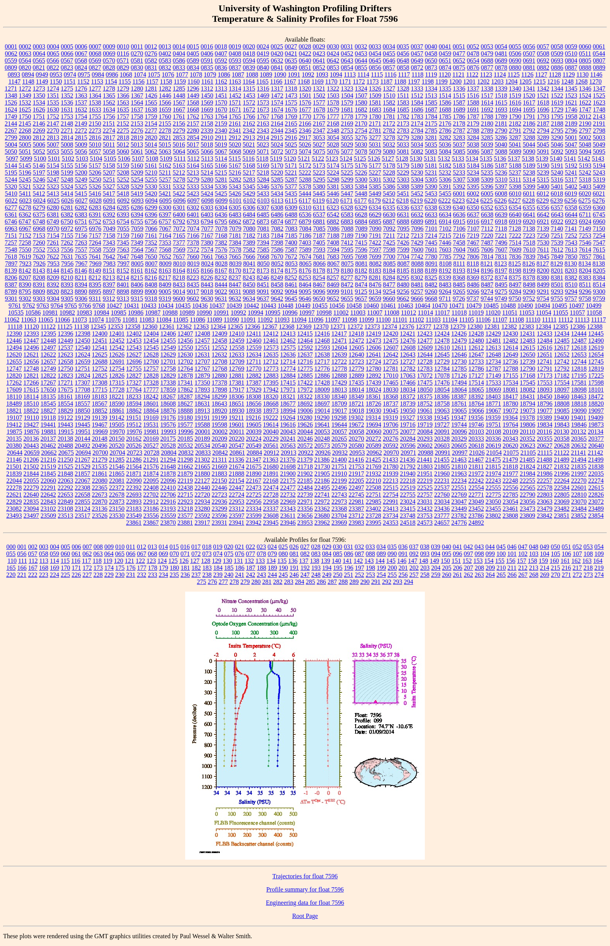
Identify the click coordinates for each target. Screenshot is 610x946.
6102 (249, 200)
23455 (493, 508)
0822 (53, 67)
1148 (28, 81)
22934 (202, 501)
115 (65, 560)
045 (501, 546)
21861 (99, 473)
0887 (571, 67)
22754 (390, 494)
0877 (487, 67)
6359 (585, 207)
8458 (277, 284)
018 (207, 546)
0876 (473, 67)
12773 (271, 368)
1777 (333, 116)
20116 (544, 431)
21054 (494, 452)
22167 (253, 480)
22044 (14, 480)
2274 (109, 130)
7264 (95, 242)
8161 (137, 270)
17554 (562, 382)
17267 (48, 382)
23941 (236, 522)
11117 (598, 319)
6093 (137, 200)
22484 (305, 487)
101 (512, 553)
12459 (236, 340)
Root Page (305, 916)
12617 (562, 347)
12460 (253, 340)
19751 (493, 424)
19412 (14, 424)
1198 (428, 81)
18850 (82, 410)
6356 (543, 207)
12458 (219, 340)
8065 (305, 263)
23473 (527, 508)
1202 (483, 81)
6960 (599, 221)
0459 (445, 53)
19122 (65, 417)
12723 (356, 361)
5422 (179, 193)
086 (348, 553)
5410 (11, 193)
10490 (525, 305)
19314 (373, 417)
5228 (389, 172)
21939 (390, 473)
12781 (390, 368)
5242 (585, 172)
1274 (53, 88)
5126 (374, 158)
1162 (221, 81)
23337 (271, 508)
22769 (459, 494)
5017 (193, 144)
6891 (431, 221)
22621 (14, 494)
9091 (263, 291)
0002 (25, 46)
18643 (219, 403)
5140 (556, 158)
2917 (305, 137)
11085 (180, 319)
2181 (501, 123)
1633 (95, 109)
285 (310, 581)
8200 (543, 270)
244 (272, 574)
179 (163, 567)
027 (305, 546)
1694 (515, 109)
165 (11, 567)
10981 (50, 312)
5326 (95, 186)
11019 (476, 312)
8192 (445, 270)
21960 (442, 473)
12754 (116, 368)
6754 (123, 221)
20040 (271, 431)
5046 (557, 144)
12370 (321, 326)
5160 (137, 165)
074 (218, 553)
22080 (99, 480)
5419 (137, 193)
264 (490, 574)
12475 (390, 340)
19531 (151, 424)
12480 (476, 340)
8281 (375, 277)
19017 (339, 410)
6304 (221, 207)
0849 (291, 67)
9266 (473, 291)
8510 (571, 284)
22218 (407, 480)
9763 (43, 305)
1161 (207, 81)
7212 (403, 235)
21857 (82, 473)
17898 (219, 389)
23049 (476, 501)
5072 (277, 151)
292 (386, 581)
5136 (500, 158)
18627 (185, 403)
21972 (476, 473)
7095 (403, 228)
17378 (219, 382)
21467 (476, 459)
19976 (134, 431)
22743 (339, 494)
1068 (126, 74)
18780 (510, 403)
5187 (501, 165)
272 (577, 574)
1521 (543, 95)
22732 (288, 494)
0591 (207, 60)
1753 (67, 116)
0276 (151, 53)
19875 (14, 431)
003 (43, 546)
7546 (585, 242)
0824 (81, 67)
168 (43, 567)
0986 (112, 74)
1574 (277, 102)
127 (195, 560)
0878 (501, 67)
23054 (510, 501)
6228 (528, 200)
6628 (361, 214)
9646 (305, 298)
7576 (221, 249)
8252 (291, 277)
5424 (207, 193)
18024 (373, 389)
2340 (221, 130)
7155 (67, 235)
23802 (493, 515)
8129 (556, 263)
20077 (407, 431)
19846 (579, 424)
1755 (95, 116)
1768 (277, 116)
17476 (442, 382)
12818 (579, 368)
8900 (151, 291)
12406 (168, 333)
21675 (253, 466)
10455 (320, 305)
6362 (25, 214)
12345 (98, 326)
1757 (123, 116)
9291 (543, 291)
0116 (123, 53)
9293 (557, 291)
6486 (277, 214)
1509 (375, 95)
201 (403, 567)
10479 (474, 305)
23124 (82, 508)
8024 (207, 263)
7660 (193, 256)
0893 (14, 74)
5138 (528, 158)
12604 (339, 347)
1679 (333, 109)
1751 (39, 116)
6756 (151, 221)
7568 (165, 249)
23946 (288, 522)
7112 (487, 228)
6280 (53, 207)
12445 (596, 333)
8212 (95, 277)
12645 (442, 354)
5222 (305, 172)
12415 (305, 333)
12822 (48, 375)
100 (501, 553)
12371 (338, 326)
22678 (116, 494)
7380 (207, 242)
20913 (288, 452)
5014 (151, 144)
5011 (109, 144)
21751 (339, 466)
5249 (81, 179)
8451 (263, 284)
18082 (527, 389)
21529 (82, 466)
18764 (476, 403)
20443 (31, 445)
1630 (53, 109)
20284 (407, 438)
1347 (599, 88)
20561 (271, 445)
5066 (207, 151)
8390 (25, 284)
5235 (487, 172)
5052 (39, 151)
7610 (529, 249)
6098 (207, 200)
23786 (476, 515)
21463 (458, 459)
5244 (11, 179)
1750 (25, 116)
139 (325, 560)
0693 (557, 60)
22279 (31, 487)
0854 (347, 67)
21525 (65, 466)
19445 (82, 424)
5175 (347, 165)
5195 (11, 172)
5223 (319, 172)
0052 (473, 46)
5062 (151, 151)
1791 (529, 116)
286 (321, 581)
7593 (319, 249)
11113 (582, 319)
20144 (82, 438)
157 (521, 560)
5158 (109, 165)
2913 (249, 137)
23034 (442, 501)
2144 (11, 123)
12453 (134, 340)
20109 (510, 431)
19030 (373, 410)
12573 (271, 347)
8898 (123, 291)
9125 (361, 291)
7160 (137, 235)
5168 (249, 165)
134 (271, 560)
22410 (168, 487)
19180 (185, 417)
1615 (501, 102)
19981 (151, 431)
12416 (322, 333)
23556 (151, 515)
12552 (219, 347)
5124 (346, 158)
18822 (31, 410)
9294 (571, 291)
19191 (202, 417)
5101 (54, 158)
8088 (417, 263)
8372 (487, 277)
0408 (235, 53)
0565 (39, 60)
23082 (14, 508)
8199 (529, 270)
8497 (515, 284)
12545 (151, 347)
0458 (431, 53)
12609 (425, 347)
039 (435, 546)
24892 (476, 522)
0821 (39, 67)
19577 (185, 424)
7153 (39, 235)
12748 (31, 368)
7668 (263, 256)
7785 (445, 256)
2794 (543, 130)
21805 (442, 466)
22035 (596, 473)
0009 (109, 46)
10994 (255, 312)
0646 (389, 60)
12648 (493, 354)
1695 (529, 109)
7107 (473, 228)
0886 (557, 67)
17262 (14, 382)
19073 (527, 410)
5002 (585, 137)
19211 (236, 417)
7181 (235, 235)
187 (250, 567)
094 (435, 553)
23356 (305, 508)
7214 (431, 235)
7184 (277, 235)
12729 (442, 361)
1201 (469, 81)
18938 (253, 410)
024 (272, 546)
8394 (81, 284)
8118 (473, 263)
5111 (180, 158)
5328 (123, 186)
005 (65, 546)
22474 (271, 487)
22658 (82, 494)
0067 (81, 53)
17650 (48, 389)
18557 (82, 403)
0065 (53, 53)
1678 (319, 109)
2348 (333, 130)
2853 (179, 137)
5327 (109, 186)
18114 (31, 396)
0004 (53, 46)
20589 (373, 445)
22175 (288, 480)
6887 (389, 221)
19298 (339, 417)
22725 (253, 494)
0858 (403, 67)
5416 (95, 193)
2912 (235, 137)
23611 (287, 515)
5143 (598, 158)
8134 (584, 263)
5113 (207, 158)
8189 (431, 270)
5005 (25, 144)
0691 (529, 60)
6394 (137, 214)
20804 (169, 452)
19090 (579, 410)
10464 (422, 305)
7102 (445, 228)
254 (381, 574)
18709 (339, 403)
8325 (431, 277)
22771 (476, 494)
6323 (333, 207)
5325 (81, 186)
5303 (403, 179)
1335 (445, 88)
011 (130, 546)
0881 (529, 67)
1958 (571, 116)
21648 (168, 466)
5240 (557, 172)
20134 (595, 431)
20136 (31, 438)
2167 (319, 123)
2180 (487, 123)
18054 (442, 389)
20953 (357, 452)
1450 (207, 95)
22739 (305, 494)
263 (479, 574)
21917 (356, 473)
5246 (39, 179)
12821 (31, 375)
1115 (377, 74)
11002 (341, 312)
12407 (185, 333)
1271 (11, 88)
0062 (11, 53)
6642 (543, 214)
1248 (567, 81)
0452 (347, 53)
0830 (137, 67)
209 (490, 567)
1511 (403, 95)
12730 (459, 361)
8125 (514, 263)
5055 (67, 151)
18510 (31, 403)
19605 (253, 424)
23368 (339, 508)
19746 (476, 424)
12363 (201, 326)
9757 (570, 298)
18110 (14, 396)
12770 (253, 368)
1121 (458, 74)
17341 (185, 382)
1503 (333, 95)
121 (129, 560)
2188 (557, 123)
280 (256, 581)
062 (87, 553)
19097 (596, 410)
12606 (373, 347)
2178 (459, 123)
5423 (193, 193)
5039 (487, 144)
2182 (515, 123)
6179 (374, 200)
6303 (207, 207)
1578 (333, 102)
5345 (249, 186)
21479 (510, 459)
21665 (202, 466)
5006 (39, 144)
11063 (28, 319)
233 (152, 574)
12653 (579, 354)
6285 (123, 207)
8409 (165, 284)
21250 (65, 459)
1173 (372, 81)
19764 (510, 424)
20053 (322, 431)
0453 (361, 53)
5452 (417, 193)
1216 (553, 81)
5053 (53, 151)
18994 (288, 410)
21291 (151, 459)
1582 (389, 102)
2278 (165, 130)
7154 (53, 235)
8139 (11, 270)
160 (554, 560)
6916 (473, 221)
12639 (339, 354)
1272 (25, 88)
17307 (82, 382)
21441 (424, 459)
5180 (417, 165)
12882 (253, 375)
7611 (543, 249)
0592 (221, 60)
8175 (291, 270)
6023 (25, 200)
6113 (277, 200)
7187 (319, 235)
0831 (151, 67)
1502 (319, 95)
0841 (277, 67)
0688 (487, 60)
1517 (487, 95)
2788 (473, 130)
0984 (98, 74)
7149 (584, 228)
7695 (347, 256)
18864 (151, 410)
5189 (529, 165)
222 (32, 574)
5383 (347, 186)
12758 (168, 368)
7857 (585, 256)
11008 (391, 312)
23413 (390, 508)
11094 (299, 319)
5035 (431, 144)
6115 (291, 200)
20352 (527, 438)
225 (65, 574)
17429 (339, 382)
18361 (373, 396)
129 (216, 560)
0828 (109, 67)
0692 (543, 60)
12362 (184, 326)
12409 (219, 333)
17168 (527, 375)
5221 (291, 172)
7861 (599, 256)
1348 (11, 95)
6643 (557, 214)
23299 (219, 508)
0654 (473, 60)
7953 (53, 263)
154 (489, 560)
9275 (501, 291)
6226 (500, 200)
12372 (355, 326)
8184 (389, 270)
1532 (25, 102)
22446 (219, 487)
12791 (544, 368)
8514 (599, 284)
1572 (249, 102)
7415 (361, 242)
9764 (57, 305)
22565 (527, 487)
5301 (375, 179)
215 (555, 567)
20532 (185, 445)
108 (588, 553)
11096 (315, 319)
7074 (193, 228)
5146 (39, 165)
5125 (360, 158)
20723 (134, 452)
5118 (262, 158)
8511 (585, 284)
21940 (407, 473)
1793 (543, 116)
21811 (476, 466)
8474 (361, 284)
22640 (31, 494)
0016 (207, 46)
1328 (403, 88)
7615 (599, 249)
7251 (557, 235)
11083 (146, 319)
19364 (510, 417)
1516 (473, 95)
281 (267, 581)
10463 (405, 305)
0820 (25, 67)
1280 (137, 88)
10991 (221, 312)
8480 (403, 284)
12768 (219, 368)
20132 (578, 431)
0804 (571, 60)
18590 (116, 403)
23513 (65, 515)
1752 (53, 116)
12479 (459, 340)
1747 (585, 109)
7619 (25, 256)
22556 (510, 487)
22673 (99, 494)
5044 (529, 144)
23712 (356, 515)
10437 (217, 305)
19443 (65, 424)
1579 (347, 102)
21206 (31, 459)
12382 (509, 326)
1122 (472, 74)
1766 (249, 116)
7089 (361, 228)
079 (272, 553)
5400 (543, 186)
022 (250, 546)
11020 (492, 312)
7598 (389, 249)
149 (434, 560)
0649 (417, 60)
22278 (14, 487)
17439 (373, 382)
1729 (557, 109)
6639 (501, 214)
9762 (29, 305)
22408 (151, 487)
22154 (236, 480)
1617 (529, 102)
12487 (579, 340)
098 (479, 553)
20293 (425, 438)
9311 (95, 298)
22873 (116, 501)
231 (130, 574)
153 (478, 560)
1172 (359, 81)
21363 (270, 459)
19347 (458, 417)
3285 (487, 137)
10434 (166, 305)
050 (555, 546)
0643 (347, 60)
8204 (585, 270)
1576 (305, 102)
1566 (165, 102)
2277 (151, 130)
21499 (595, 459)
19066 (476, 410)
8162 (151, 270)
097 (468, 553)
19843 (562, 424)
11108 (516, 319)
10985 (118, 312)
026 (294, 546)
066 (130, 553)
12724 (373, 361)
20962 (374, 452)
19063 (442, 410)
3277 (375, 137)
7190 (361, 235)
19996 (185, 431)
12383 (526, 326)
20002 (220, 431)
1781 (389, 116)
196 (348, 567)
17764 (134, 389)
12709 (236, 361)
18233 (133, 396)
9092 (277, 291)
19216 (253, 417)
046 (512, 546)
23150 (116, 508)
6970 (53, 228)
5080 (389, 151)
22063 (65, 480)
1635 (123, 109)
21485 (527, 459)
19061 (425, 410)
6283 (95, 207)
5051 (25, 151)
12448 (48, 340)
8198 (515, 270)
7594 (333, 249)
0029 (319, 46)
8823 (67, 291)
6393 (123, 214)
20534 (202, 445)
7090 (375, 228)
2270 (53, 130)
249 (326, 574)
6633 (431, 214)
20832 (186, 452)
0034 (389, 46)
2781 (375, 130)
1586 (445, 102)
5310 (501, 179)
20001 (202, 431)
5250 (95, 179)
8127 (542, 263)
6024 (39, 200)
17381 (236, 382)
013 (152, 546)
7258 (25, 242)
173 (98, 567)
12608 (407, 347)
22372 (116, 487)
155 (500, 560)
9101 (347, 291)
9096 (319, 291)
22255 (527, 480)
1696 (543, 109)
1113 (350, 74)
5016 (179, 144)
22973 (339, 501)
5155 (67, 165)
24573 (425, 522)
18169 (82, 396)
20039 (253, 431)
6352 (487, 207)
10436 (200, 305)
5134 (472, 158)
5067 (221, 151)
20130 (561, 431)
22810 (579, 494)
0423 (319, 53)
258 (424, 574)
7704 (403, 256)
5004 (11, 144)
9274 (487, 291)
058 (43, 553)
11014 (425, 312)
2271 (67, 130)
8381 (557, 277)
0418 (249, 53)
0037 (417, 46)
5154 (53, 165)
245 (283, 574)
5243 (599, 172)
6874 (277, 221)
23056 (527, 501)
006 (76, 546)
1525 (599, 95)
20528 (168, 445)
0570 (109, 60)
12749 (48, 368)
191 (294, 567)
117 (86, 560)
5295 (319, 179)
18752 (425, 403)
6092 (123, 200)
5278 (179, 179)
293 (397, 581)
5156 (81, 165)
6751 (81, 221)
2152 (123, 123)
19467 (99, 424)
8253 (305, 277)
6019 (570, 193)
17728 (116, 389)
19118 (48, 417)
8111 (459, 263)
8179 (333, 270)
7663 (221, 256)
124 (162, 560)
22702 (151, 494)
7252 (571, 235)
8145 (67, 270)
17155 (510, 375)
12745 (596, 361)
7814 (487, 256)
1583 (403, 102)
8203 (571, 270)
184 (218, 567)
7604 (459, 249)
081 (294, 553)
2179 (473, 123)
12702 (185, 361)
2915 (277, 137)
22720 (202, 494)
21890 (253, 473)
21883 (219, 473)
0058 (557, 46)
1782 (403, 116)
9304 (53, 298)
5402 (571, 186)
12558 (236, 347)
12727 (407, 361)
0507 (529, 53)
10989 (187, 312)
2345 (291, 130)
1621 (571, 102)
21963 (459, 473)
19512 (134, 424)
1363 (81, 95)
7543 (571, 242)
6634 (445, 214)
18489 (14, 403)
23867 (151, 522)
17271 (65, 382)
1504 (347, 95)
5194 (599, 165)
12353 (115, 326)
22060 (48, 480)
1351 (53, 95)
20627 (544, 445)
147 (412, 560)
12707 (202, 361)
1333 (417, 88)
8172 (249, 270)
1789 (501, 116)
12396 (65, 333)
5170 (277, 165)
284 (299, 581)
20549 (253, 445)
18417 (510, 396)
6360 (599, 207)
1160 (194, 81)
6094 (151, 200)
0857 (389, 67)
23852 (579, 515)
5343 (235, 186)
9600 (179, 298)
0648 (403, 60)
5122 (318, 158)
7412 (347, 242)
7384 (235, 242)
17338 (168, 382)
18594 (134, 403)
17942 (271, 389)
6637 (473, 214)
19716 (407, 424)
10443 (268, 305)
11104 (449, 319)
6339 (445, 207)
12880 (219, 375)
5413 (53, 193)
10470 (439, 305)
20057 (339, 431)
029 (326, 546)
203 (424, 567)
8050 (263, 263)
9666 (417, 298)
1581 (375, 102)
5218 (263, 172)
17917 (236, 389)
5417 (109, 193)
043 (479, 546)
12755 (134, 368)
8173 (263, 270)
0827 (95, 67)
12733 (476, 361)
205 (446, 567)
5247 (53, 179)
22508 (373, 487)
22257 (544, 480)
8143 (39, 270)
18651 (236, 403)
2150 (95, 123)
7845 (543, 256)
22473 (253, 487)
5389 (417, 186)
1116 (390, 74)
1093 (322, 74)
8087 (403, 263)
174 (109, 567)
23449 (459, 508)
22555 (493, 487)
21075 (511, 452)
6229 (542, 200)
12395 (48, 333)
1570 (221, 102)
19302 (356, 417)
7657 (179, 256)
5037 (459, 144)
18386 (441, 396)
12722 (339, 361)
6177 (360, 200)
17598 (596, 382)
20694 (83, 452)
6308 (277, 207)
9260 (431, 291)
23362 (322, 508)
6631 (403, 214)
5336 (221, 186)
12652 (562, 354)
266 (512, 574)
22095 (151, 480)
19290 (322, 417)
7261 (53, 242)
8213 (109, 277)
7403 (305, 242)
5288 (305, 179)
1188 (400, 81)
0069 (109, 53)
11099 (366, 319)
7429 (417, 242)
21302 (202, 459)
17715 (99, 389)
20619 (493, 445)
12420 (390, 333)
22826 (596, 494)
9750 (514, 298)
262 (468, 574)
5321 (25, 186)
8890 (81, 291)
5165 (207, 165)
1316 (263, 88)
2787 (459, 130)
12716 (305, 361)
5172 (305, 165)
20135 (14, 438)
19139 (99, 417)
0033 (375, 46)
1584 (417, 102)
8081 (361, 263)
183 (207, 567)
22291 (48, 487)
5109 (166, 158)
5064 (179, 151)
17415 (288, 382)
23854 (596, 515)
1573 (263, 102)
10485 (491, 305)
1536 (67, 102)
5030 (361, 144)
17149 (493, 375)
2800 (25, 137)
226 (76, 574)
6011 (529, 193)
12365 (235, 326)
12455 (168, 340)
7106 (459, 228)
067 (141, 553)
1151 (69, 81)
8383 (585, 277)
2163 (263, 123)
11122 (48, 326)
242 (250, 574)
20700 (100, 452)
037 (414, 546)
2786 (445, 130)
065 (119, 553)
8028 (221, 263)
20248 (322, 438)
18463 (578, 396)
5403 (585, 186)
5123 (332, 158)
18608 (168, 403)
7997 (123, 263)
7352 (151, 242)
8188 (417, 270)
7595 (347, 249)
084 (326, 553)
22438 (185, 487)
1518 (501, 95)
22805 (562, 494)
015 (174, 546)
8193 (459, 270)
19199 (219, 417)
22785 (510, 494)
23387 (356, 508)
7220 (487, 235)
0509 (557, 53)
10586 (33, 312)
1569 (207, 102)
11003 (357, 312)
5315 (543, 179)
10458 (354, 305)
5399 (529, 186)
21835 (579, 466)
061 (76, 553)
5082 (417, 151)
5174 (333, 165)
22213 (390, 480)
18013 (339, 389)
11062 (11, 319)
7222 (515, 235)
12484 (544, 340)
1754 (81, 116)
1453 (249, 95)
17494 (459, 382)
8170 (235, 270)
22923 (185, 501)
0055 (515, 46)
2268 (25, 130)
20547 (236, 445)
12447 (31, 340)
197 (359, 567)
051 (566, 546)
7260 (39, 242)
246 (294, 574)
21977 (510, 473)
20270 (356, 438)
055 (11, 553)
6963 (11, 228)
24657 (442, 522)
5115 (235, 158)
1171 (345, 81)
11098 (349, 319)
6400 (179, 214)
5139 (542, 158)
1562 (109, 102)
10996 (290, 312)
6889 (417, 221)
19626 (305, 424)
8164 (179, 270)
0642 (333, 60)
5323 (53, 186)
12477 (425, 340)
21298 (185, 459)
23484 (579, 508)
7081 (263, 228)
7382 (221, 242)
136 (293, 560)
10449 (302, 305)
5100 (40, 158)
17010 (390, 375)
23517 (82, 515)
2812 (39, 137)
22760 (442, 494)
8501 (557, 284)
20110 (527, 431)
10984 (101, 312)
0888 (585, 67)
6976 (95, 228)
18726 (373, 403)
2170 (361, 123)
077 (250, 553)
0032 (361, 46)
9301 (11, 298)
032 (359, 546)
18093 (544, 389)
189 (272, 567)
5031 (375, 144)
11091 (248, 319)
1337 (473, 88)
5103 (82, 158)
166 (21, 567)
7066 (151, 228)
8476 (375, 284)
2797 (585, 130)
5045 (543, 144)
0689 (501, 60)
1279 (123, 88)
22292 (65, 487)
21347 (253, 459)
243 (261, 574)
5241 (571, 172)
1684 (389, 109)
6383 (81, 214)
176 (130, 567)
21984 (527, 473)
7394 (263, 242)
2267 (11, 130)
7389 (249, 242)
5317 (571, 179)
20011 (236, 431)
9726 (458, 298)
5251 (109, 179)
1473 (291, 95)
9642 (277, 298)
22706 (168, 494)
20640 (596, 445)
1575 (291, 102)
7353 (165, 242)
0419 (263, 53)
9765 (71, 305)
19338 (424, 417)
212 (523, 567)
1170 (331, 81)
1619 (557, 102)
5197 (39, 172)
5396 (487, 186)
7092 (389, 228)
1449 (193, 95)
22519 (407, 487)
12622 (48, 354)
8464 (305, 284)
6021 (598, 193)
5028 (333, 144)
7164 (165, 235)
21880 (202, 473)
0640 (305, 60)
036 (403, 546)
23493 (14, 515)
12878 (185, 375)
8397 (109, 284)
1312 (207, 88)
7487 (487, 242)
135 (282, 560)
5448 (361, 193)
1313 (221, 88)
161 (565, 560)
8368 (459, 277)
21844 (31, 473)
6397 (165, 214)
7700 (389, 256)
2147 (53, 123)
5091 (543, 151)
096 (457, 553)
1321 (319, 88)
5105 (110, 158)
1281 (151, 88)
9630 (207, 298)
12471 (339, 340)
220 (11, 574)
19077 (544, 410)
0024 (263, 46)
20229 (271, 438)
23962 (322, 522)
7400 (291, 242)
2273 (95, 130)
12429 (493, 333)
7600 (417, 249)
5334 (207, 186)
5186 (487, 165)
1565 (151, 102)
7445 (431, 242)
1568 (193, 102)
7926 (39, 263)
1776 (319, 116)
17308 (99, 382)
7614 (585, 249)
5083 (431, 151)
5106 (124, 158)
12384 (543, 326)
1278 (109, 88)
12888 (339, 375)
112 (32, 560)
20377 (596, 438)
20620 (510, 445)
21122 (561, 452)
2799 (11, 137)
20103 (476, 431)
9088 (249, 291)
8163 (165, 270)
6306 (249, 207)
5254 (137, 179)
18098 (579, 389)
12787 (493, 368)
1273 (39, 88)
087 (359, 553)
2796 (571, 130)
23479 (544, 508)
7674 (305, 256)
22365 (99, 487)
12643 (407, 354)
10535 (16, 312)
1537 (81, 102)
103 (533, 553)
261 (457, 574)
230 (119, 574)
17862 (185, 389)
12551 (202, 347)
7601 (431, 249)
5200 (81, 172)
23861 (134, 522)
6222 (444, 200)
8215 (137, 277)
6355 (529, 207)
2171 (375, 123)
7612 (557, 249)
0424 (333, 53)
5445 (319, 193)
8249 (277, 277)
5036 (445, 144)
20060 (373, 431)
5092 (557, 151)
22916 (168, 501)
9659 (375, 298)
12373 (372, 326)
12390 (14, 333)
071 (185, 553)
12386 (577, 326)
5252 (123, 179)
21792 (407, 466)
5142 (584, 158)
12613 (493, 347)
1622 (585, 102)
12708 (219, 361)
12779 (356, 368)
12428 (476, 333)
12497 (48, 347)
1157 (152, 81)
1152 (83, 81)
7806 (473, 256)
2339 (207, 130)
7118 (501, 228)
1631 (67, 109)
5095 (599, 151)
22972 (322, 501)
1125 (513, 74)
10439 (234, 305)
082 (305, 553)
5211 (165, 172)
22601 (579, 487)
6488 (291, 214)
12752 (99, 368)
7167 (207, 235)
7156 (81, 235)
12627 (134, 354)
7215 (445, 235)
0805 (585, 60)
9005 (165, 291)
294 (408, 581)
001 (21, 546)
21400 (339, 459)
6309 (291, 207)
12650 (527, 354)
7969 (95, 263)
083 (316, 553)
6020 (584, 193)
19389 (544, 417)
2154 (151, 123)
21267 (82, 459)
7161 (151, 235)
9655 (347, 298)
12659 (82, 361)
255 (392, 574)
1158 (166, 81)
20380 (14, 445)
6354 (515, 207)
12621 (31, 354)
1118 (418, 74)
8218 (179, 277)
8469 (333, 284)
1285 (179, 88)
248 (316, 574)
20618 (476, 445)
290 (365, 581)
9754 (542, 298)
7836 (515, 256)
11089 (214, 319)
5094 (585, 151)
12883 (271, 375)
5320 (11, 186)
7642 (109, 256)
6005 (487, 193)
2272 (81, 130)
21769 (373, 466)
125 (173, 560)
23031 (425, 501)
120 (118, 560)
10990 (204, 312)
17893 (202, 389)
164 (598, 560)
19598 (219, 424)
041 (457, 546)
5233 (459, 172)
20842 (220, 452)
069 (163, 553)
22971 (305, 501)
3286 (501, 137)
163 (587, 560)
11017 (442, 312)
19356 (476, 417)
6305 (235, 207)
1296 (193, 88)
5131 (430, 158)
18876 (168, 410)
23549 (134, 515)
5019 (221, 144)
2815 (81, 137)
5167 (235, 165)
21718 (305, 466)
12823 (65, 375)
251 (348, 574)
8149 (95, 270)
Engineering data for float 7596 (305, 902)
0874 (445, 67)
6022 (11, 200)
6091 (109, 200)
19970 (117, 431)
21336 (236, 459)
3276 (361, 137)
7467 (473, 242)
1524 (585, 95)
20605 (459, 445)
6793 (193, 221)
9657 (361, 298)
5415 (81, 193)
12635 (271, 354)
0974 (70, 74)
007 (87, 546)
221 (21, 574)
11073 (79, 319)
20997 (460, 452)
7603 (445, 249)
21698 (288, 466)
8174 (277, 270)
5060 (123, 151)
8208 (39, 277)
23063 (544, 501)
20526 (134, 445)
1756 (109, 116)
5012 (123, 144)
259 (435, 574)
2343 (263, 130)
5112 (193, 158)
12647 (476, 354)
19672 (356, 424)
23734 (390, 515)
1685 (403, 109)
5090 (529, 151)
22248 (510, 480)
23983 (356, 522)
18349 (356, 396)
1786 (459, 116)
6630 (389, 214)
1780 (375, 116)
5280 (207, 179)
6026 (67, 200)
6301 (179, 207)
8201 (557, 270)
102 (523, 553)
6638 (487, 214)
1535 (53, 102)
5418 (123, 193)
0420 (277, 53)
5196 (25, 172)
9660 (389, 298)
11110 (533, 319)
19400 (561, 417)
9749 (500, 298)
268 (533, 574)
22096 (168, 480)
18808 (562, 403)
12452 (116, 340)
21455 (441, 459)
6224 (472, 200)
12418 (356, 333)
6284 (109, 207)
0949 (42, 74)
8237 (235, 277)
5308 (473, 179)
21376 (287, 459)
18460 (561, 396)
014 (163, 546)
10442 (251, 305)
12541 (99, 347)
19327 (407, 417)
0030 (333, 46)
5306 (445, 179)
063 (98, 553)
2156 (179, 123)
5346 (263, 186)
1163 (235, 81)
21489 (561, 459)
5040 (501, 144)
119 (107, 560)
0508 (543, 53)
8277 (347, 277)
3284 (473, 137)
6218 (402, 200)
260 (446, 574)
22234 (459, 480)
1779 (361, 116)
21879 (185, 473)
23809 (527, 515)
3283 (459, 137)
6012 (542, 193)
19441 (48, 424)
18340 (339, 396)
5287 (291, 179)
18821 (14, 410)
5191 (557, 165)
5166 (221, 165)
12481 (493, 340)
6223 (458, 200)
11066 (62, 319)
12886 (322, 375)
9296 (585, 291)
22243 (493, 480)
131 (238, 560)
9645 (291, 298)
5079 (375, 151)
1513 (431, 95)
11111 (549, 319)
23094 (31, 508)
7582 (249, 249)
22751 (373, 494)
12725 (390, 361)
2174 (417, 123)
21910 (339, 473)
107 (577, 553)
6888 (403, 221)
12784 (442, 368)
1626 (39, 109)
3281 (431, 137)
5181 (431, 165)
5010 (95, 144)
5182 (445, 165)
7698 (361, 256)
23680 (322, 515)
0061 (599, 46)
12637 (305, 354)
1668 (193, 109)
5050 (11, 151)
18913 (202, 410)
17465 (390, 382)
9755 (556, 298)
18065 (476, 389)
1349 (25, 95)
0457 (417, 53)
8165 (193, 270)
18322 (304, 396)
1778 (347, 116)
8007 (151, 263)
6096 (179, 200)
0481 (501, 53)
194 (326, 567)
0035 (403, 46)
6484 (249, 214)
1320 (305, 88)
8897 (109, 291)
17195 (579, 375)
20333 (476, 438)
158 (532, 560)
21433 (390, 459)
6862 (235, 221)
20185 (185, 438)
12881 (236, 375)
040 (446, 546)
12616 (544, 347)
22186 (322, 480)
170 (65, 567)
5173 (319, 165)
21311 (219, 459)
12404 (151, 333)
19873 (596, 424)
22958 (271, 501)
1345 (571, 88)
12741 (544, 361)
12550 (185, 347)
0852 (319, 67)
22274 (596, 480)
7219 (473, 235)
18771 (493, 403)
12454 (151, 340)
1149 (42, 81)
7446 (445, 242)
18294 (202, 396)
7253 (585, 235)
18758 (442, 403)
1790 (515, 116)
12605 (356, 347)
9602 (193, 298)
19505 (116, 424)
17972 (305, 389)
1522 (557, 95)
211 (511, 567)
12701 (168, 361)
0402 (165, 53)
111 (22, 560)
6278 (25, 207)
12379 (458, 326)
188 (261, 567)
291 (375, 581)
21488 (544, 459)
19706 (390, 424)
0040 (431, 46)
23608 (271, 515)
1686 (417, 109)
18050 (425, 389)
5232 (445, 172)
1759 (151, 116)
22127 (202, 480)
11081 (129, 319)
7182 (249, 235)
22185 (305, 480)
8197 (501, 270)
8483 (445, 284)
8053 (291, 263)
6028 (95, 200)
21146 (14, 459)
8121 (486, 263)
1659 (165, 109)
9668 (431, 298)
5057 (95, 151)
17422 (305, 382)
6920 (529, 221)
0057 (543, 46)
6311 (319, 207)
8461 (291, 284)
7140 (556, 228)
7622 (53, 256)
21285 (116, 459)
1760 (165, 116)
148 (423, 560)
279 (245, 581)
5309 (487, 179)
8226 (207, 277)
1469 (263, 95)
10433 (148, 305)
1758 (137, 116)
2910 (207, 137)
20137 (48, 438)
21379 (304, 459)
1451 (221, 95)
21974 (493, 473)
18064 (459, 389)
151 (456, 560)
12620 (14, 354)
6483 (235, 214)
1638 (151, 109)
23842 (544, 515)
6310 (305, 207)
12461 (271, 340)
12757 (151, 368)
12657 (48, 361)
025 (283, 546)
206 (457, 567)
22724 (236, 494)
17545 (527, 382)
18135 (48, 396)
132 (249, 560)
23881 (185, 522)
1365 (109, 95)
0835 (207, 67)
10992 (238, 312)
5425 (221, 193)
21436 (407, 459)
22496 (339, 487)
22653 (65, 494)
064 (109, 553)
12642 (390, 354)
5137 (514, 158)
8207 (25, 277)
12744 (579, 361)
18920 (219, 410)
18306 (236, 396)
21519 (48, 466)
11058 (594, 312)
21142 (595, 452)
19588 (202, 424)
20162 (134, 438)
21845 (48, 473)
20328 (442, 438)
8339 (445, 277)
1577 (319, 102)
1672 (249, 109)
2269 (39, 130)
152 (467, 560)
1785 (445, 116)
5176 (361, 165)
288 (343, 581)
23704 (339, 515)
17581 (579, 382)
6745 (599, 214)
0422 (305, 53)
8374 (501, 277)
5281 (221, 179)
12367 (269, 326)
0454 (375, 53)
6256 (570, 200)
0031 (347, 46)
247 (305, 574)
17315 (116, 382)
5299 (347, 179)
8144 (53, 270)
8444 (221, 284)
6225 (486, 200)
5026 (305, 144)
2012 (585, 116)
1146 (596, 74)
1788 (487, 116)
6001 (459, 193)
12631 (202, 354)
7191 (375, 235)
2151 (109, 123)
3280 (417, 137)
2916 (291, 137)
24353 (390, 522)
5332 (179, 186)
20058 (356, 431)
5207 (109, 172)
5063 (165, 151)
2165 (291, 123)
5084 (445, 151)
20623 (527, 445)
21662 (185, 466)
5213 (193, 172)
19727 (442, 424)
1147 (15, 81)
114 (54, 560)
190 (283, 567)
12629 (168, 354)
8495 (501, 284)
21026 (477, 452)
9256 (403, 291)
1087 (238, 74)
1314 (235, 88)
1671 (235, 109)
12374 (389, 326)
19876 (31, 431)
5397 (501, 186)
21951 (425, 473)
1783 (417, 116)
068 (152, 553)
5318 (585, 179)
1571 (235, 102)
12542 (116, 347)
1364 (95, 95)
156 (510, 560)
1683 (375, 109)
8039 (235, 263)
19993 (168, 431)
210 (501, 567)
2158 (207, 123)
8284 (389, 277)
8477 (389, 284)
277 (223, 581)
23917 (202, 522)
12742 (562, 361)
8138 (598, 263)
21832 (562, 466)
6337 (417, 207)
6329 (361, 207)
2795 (557, 130)
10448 (285, 305)
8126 (528, 263)
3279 (403, 137)
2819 (137, 137)
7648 (137, 256)
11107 (499, 319)
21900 (288, 473)
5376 (277, 186)
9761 (15, 305)
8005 (137, 263)
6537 (319, 214)
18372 (407, 396)
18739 (407, 403)
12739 (527, 361)
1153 (97, 81)
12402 (134, 333)
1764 (221, 116)
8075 (347, 263)
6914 (445, 221)
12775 (305, 368)
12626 (116, 354)
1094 (336, 74)
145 (391, 560)
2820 (151, 137)
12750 (65, 368)
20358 (562, 438)
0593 (235, 60)
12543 (134, 347)
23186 (151, 508)
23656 (305, 515)
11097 (332, 319)
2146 (39, 123)
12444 (579, 333)
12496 (31, 347)
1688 (445, 109)
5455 (445, 193)
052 (577, 546)
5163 (179, 165)
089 (381, 553)
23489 (596, 508)
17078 (442, 375)
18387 (458, 396)
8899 (137, 291)
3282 (445, 137)
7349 (137, 242)
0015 (193, 46)
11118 (14, 326)
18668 (271, 403)
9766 (85, 305)
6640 (515, 214)
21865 (116, 473)
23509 (48, 515)
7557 (81, 249)
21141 (578, 452)
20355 (544, 438)
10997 (307, 312)
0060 (585, 46)
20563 (288, 445)
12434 (562, 333)
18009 (322, 389)
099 (490, 553)
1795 (557, 116)
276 (212, 581)
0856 (375, 67)
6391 (95, 214)
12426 (459, 333)
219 (599, 567)
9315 (137, 298)
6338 (431, 207)
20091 (442, 431)
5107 (138, 158)
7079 (235, 228)
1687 (431, 109)
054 (599, 546)
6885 (375, 221)
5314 (529, 179)
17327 (134, 382)
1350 (39, 95)
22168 (271, 480)
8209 (53, 277)
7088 (347, 228)
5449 (375, 193)
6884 (361, 221)
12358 (132, 326)
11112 (565, 319)
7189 (347, 235)
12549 (168, 347)
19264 (287, 417)
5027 (319, 144)
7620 (39, 256)
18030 (390, 389)
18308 (253, 396)
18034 (407, 389)
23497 (31, 515)
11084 (163, 319)
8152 (123, 270)
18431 (527, 396)
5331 (165, 186)
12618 (579, 347)
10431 (131, 305)
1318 (291, 88)
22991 (390, 501)
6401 (193, 214)
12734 (493, 361)
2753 (347, 130)
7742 (417, 256)
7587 (291, 249)
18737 (390, 403)
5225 (347, 172)
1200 (455, 81)
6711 (585, 214)
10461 (388, 305)
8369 (473, 277)
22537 (442, 487)
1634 (109, 109)
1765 (235, 116)
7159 (123, 235)
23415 (407, 508)
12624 (82, 354)
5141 (570, 158)
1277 (95, 88)
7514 (515, 242)
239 (218, 574)
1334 (431, 88)
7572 (193, 249)
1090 (280, 74)
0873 (431, 67)
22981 (356, 501)
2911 (221, 137)
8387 (11, 284)
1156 (138, 81)
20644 (15, 452)
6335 (389, 207)
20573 (322, 445)
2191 (599, 123)
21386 (322, 459)
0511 (585, 53)
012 (141, 546)
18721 (356, 403)
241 (239, 574)
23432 (425, 508)
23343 (288, 508)
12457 (202, 340)
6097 (193, 200)
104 (544, 553)
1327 (389, 88)
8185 (403, 270)
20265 (339, 438)
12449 (65, 340)
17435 (356, 382)
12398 (82, 333)
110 (11, 560)
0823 (67, 67)
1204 (511, 81)
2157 (193, 123)
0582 (151, 60)
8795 (25, 291)
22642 (48, 494)
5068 (235, 151)
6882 (333, 221)
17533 (493, 382)
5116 (248, 158)
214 (544, 567)
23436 (442, 508)
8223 (193, 277)
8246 (263, 277)
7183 (263, 235)
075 (228, 553)
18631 (202, 403)
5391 (445, 186)
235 (174, 574)
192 (305, 567)
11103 (433, 319)
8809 (39, 291)
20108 (493, 431)
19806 (527, 424)
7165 (179, 235)
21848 (65, 473)
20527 (151, 445)
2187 (543, 123)
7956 (67, 263)
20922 (306, 452)
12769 (236, 368)
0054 (501, 46)
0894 (28, 74)
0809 (11, 67)
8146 (81, 270)
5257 (165, 179)
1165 (262, 81)
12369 (304, 326)
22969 (288, 501)
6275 (584, 200)
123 (151, 560)
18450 (544, 396)
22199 (339, 480)
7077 (207, 228)
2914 (263, 137)
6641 (529, 214)
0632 (277, 60)
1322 (333, 88)
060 (65, 553)
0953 (56, 74)
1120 (444, 74)
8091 (431, 263)
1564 (137, 102)
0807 (599, 60)
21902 (305, 473)
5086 (473, 151)
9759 (598, 298)
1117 (404, 74)
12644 (425, 354)
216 (566, 567)
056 (21, 553)
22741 (322, 494)
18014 (356, 389)
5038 (473, 144)
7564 (137, 249)
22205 (356, 480)
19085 (562, 410)
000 (11, 546)
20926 (323, 452)
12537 (65, 347)
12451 (99, 340)
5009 (81, 144)
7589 (305, 249)
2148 (67, 123)
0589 (193, 60)
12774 (288, 368)
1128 (555, 74)
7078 (221, 228)
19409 (595, 417)
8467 (319, 284)
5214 (207, 172)
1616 (515, 102)
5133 (458, 158)
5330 (151, 186)
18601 (151, 403)
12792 (562, 368)
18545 (48, 403)
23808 (510, 515)
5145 (25, 165)
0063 (25, 53)
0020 (249, 46)
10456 (337, 305)
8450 (249, 284)
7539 (557, 242)
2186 (529, 123)
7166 (193, 235)
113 (43, 560)
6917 (487, 221)
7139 (542, 228)
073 (207, 553)
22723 (219, 494)
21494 (578, 459)
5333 (193, 186)
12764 (185, 368)
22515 (390, 487)
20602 (425, 445)
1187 (386, 81)
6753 (109, 221)
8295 (403, 277)
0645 (375, 60)
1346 (585, 88)
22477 (288, 487)
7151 (11, 235)
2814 (67, 137)
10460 (371, 305)
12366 (252, 326)
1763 (207, 116)
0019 (235, 46)
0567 (67, 60)
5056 (81, 151)
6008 (501, 193)
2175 (431, 123)
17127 (476, 375)
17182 (562, 375)
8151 (109, 270)
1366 (123, 95)
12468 (322, 340)
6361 (11, 214)
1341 (529, 88)
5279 (193, 179)
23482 (562, 508)
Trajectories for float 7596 (305, 876)
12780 (373, 368)
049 (544, 546)
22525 (425, 487)
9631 (221, 298)
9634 (249, 298)
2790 (501, 130)
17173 (544, 375)
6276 (598, 200)
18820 (596, 403)
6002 (473, 193)
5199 (67, 172)
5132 (444, 158)
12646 (459, 354)
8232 (221, 277)
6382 (67, 214)
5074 (305, 151)
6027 (81, 200)
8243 (249, 277)
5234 (473, 172)
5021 (249, 144)
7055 (123, 228)
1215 (539, 81)
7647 (123, 256)
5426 (235, 193)
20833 (203, 452)
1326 (375, 88)
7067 (165, 228)
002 (32, 546)
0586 (179, 60)
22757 (425, 494)
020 (228, 546)
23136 (99, 508)
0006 (81, 46)
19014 (322, 410)
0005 (67, 46)
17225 (596, 375)
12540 (82, 347)
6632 (417, 214)
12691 (116, 361)
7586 (277, 249)
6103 (263, 200)
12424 (442, 333)
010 (119, 546)
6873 (263, 221)
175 (119, 567)
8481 (417, 284)
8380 (543, 277)
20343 (510, 438)
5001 (571, 137)
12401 (116, 333)
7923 (25, 263)
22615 (596, 487)
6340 (459, 207)
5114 (221, 158)
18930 (236, 410)
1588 (473, 102)
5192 (571, 165)
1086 (224, 74)
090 (392, 553)
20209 (219, 438)
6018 (556, 193)
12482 (510, 340)
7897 (11, 263)
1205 (525, 81)
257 (414, 574)
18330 (322, 396)
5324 (67, 186)
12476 (407, 340)
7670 (277, 256)
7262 (67, 242)
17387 (253, 382)
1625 (25, 109)
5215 (221, 172)
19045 (390, 410)
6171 (346, 200)
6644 (571, 214)
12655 (14, 361)
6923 (571, 221)
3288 (529, 137)
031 (348, 546)
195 (337, 567)
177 (141, 567)
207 (468, 567)
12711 (253, 361)
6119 (318, 200)
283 (288, 581)
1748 (599, 109)
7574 (207, 249)
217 (577, 567)
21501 (14, 466)
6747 (25, 221)
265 (501, 574)
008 (98, 546)
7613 (571, 249)
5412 (39, 193)
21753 (356, 466)
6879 (305, 221)
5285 (277, 179)
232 (141, 574)
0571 (123, 60)
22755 (407, 494)
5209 (137, 172)
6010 (515, 193)
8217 (165, 277)
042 (468, 546)
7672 (291, 256)
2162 (249, 123)
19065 (459, 410)
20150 (116, 438)
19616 (288, 424)
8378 (529, 277)
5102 (68, 158)
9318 (151, 298)
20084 (425, 431)
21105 (528, 452)
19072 (510, 410)
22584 (562, 487)
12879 (202, 375)
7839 (529, 256)
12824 (82, 375)
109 (599, 553)
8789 (11, 291)
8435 (193, 284)
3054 (333, 137)
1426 (151, 95)
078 (261, 553)
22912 (151, 501)
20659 (32, 452)
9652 (333, 298)
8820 (53, 291)
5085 (459, 151)
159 (543, 560)
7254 (599, 235)
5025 (291, 144)
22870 (99, 501)
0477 (459, 53)
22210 (373, 480)
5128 (402, 158)
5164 (193, 165)
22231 (442, 480)
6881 (319, 221)
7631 (67, 256)
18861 (116, 410)
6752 (95, 221)
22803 (544, 494)
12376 (406, 326)
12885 (305, 375)
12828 (151, 375)
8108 (445, 263)
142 (358, 560)
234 (163, 574)
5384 (361, 186)
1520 (529, 95)
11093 (281, 319)
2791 (515, 130)
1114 (364, 74)
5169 (263, 165)
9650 (319, 298)
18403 (493, 396)
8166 (207, 270)
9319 (165, 298)
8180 (347, 270)
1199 (441, 81)
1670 (221, 109)
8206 (11, 277)
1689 (459, 109)
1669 (207, 109)
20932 (340, 452)
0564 (25, 60)
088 (370, 553)
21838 (596, 466)
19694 (373, 424)
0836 (221, 67)
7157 (95, 235)
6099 (221, 200)
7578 (235, 249)
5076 (333, 151)
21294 (168, 459)
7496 (501, 242)
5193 (585, 165)
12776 (322, 368)
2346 (305, 130)
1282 (165, 88)
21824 (527, 466)
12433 (544, 333)
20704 (117, 452)
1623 (599, 102)
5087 (487, 151)
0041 (445, 46)
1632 (81, 109)
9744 (486, 298)
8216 (151, 277)
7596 (361, 249)
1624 (11, 109)
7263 (81, 242)
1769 (291, 116)
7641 (95, 256)
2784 (417, 130)
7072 (179, 228)
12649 (510, 354)
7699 (375, 256)
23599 (253, 515)
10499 (593, 305)
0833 (179, 67)
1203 (497, 81)
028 (316, 546)
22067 (82, 480)
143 (369, 560)
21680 (271, 466)
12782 (407, 368)
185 (228, 567)
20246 (305, 438)
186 (239, 567)
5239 (543, 172)
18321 (287, 396)
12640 (356, 354)
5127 (388, 158)
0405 (193, 53)
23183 (134, 508)
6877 (291, 221)
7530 (543, 242)
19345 (441, 417)
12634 (253, 354)
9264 (445, 291)
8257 (333, 277)
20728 (152, 452)
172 (87, 567)
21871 (134, 473)
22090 (134, 480)
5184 (473, 165)
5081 (403, 151)
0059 (571, 46)
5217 (249, 172)
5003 (599, 137)
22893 (134, 501)
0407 (221, 53)
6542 (333, 214)
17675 (65, 389)
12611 (458, 347)
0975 (84, 74)
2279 (179, 130)
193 (316, 567)
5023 (263, 144)
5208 (123, 172)
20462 (48, 445)
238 (207, 574)
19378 (527, 417)
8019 (193, 263)
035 (392, 546)
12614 (510, 347)
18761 (459, 403)
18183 (99, 396)
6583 (347, 214)
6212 (388, 200)
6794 (207, 221)
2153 (137, 123)
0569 (95, 60)
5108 (152, 158)
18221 (116, 396)
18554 (65, 403)
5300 (361, 179)
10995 (272, 312)
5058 (109, 151)
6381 (53, 214)
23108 (65, 508)
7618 (11, 256)
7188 (333, 235)
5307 (459, 179)
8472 (347, 284)
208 (479, 567)
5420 (151, 193)
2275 (123, 130)
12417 (339, 333)
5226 (361, 172)
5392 (459, 186)
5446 (333, 193)
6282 (81, 207)
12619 (596, 347)
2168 (333, 123)
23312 (236, 508)
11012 (408, 312)
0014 (179, 46)
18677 (288, 403)
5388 (403, 186)
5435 (291, 193)
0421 (291, 53)
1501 (305, 95)
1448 (179, 95)
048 (533, 546)
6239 (556, 200)
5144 (11, 165)
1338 (487, 88)
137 (304, 560)
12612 (476, 347)
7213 (417, 235)
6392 (109, 214)
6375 (39, 214)
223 (43, 574)
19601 (236, 424)
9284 (515, 291)
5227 (375, 172)
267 (523, 574)
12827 (134, 375)
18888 (185, 410)
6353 (501, 207)
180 (174, 567)
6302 (193, 207)
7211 (389, 235)
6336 (403, 207)
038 (424, 546)
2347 (319, 130)
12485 (562, 340)
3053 (319, 137)
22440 (202, 487)
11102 (416, 319)
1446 (165, 95)
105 (555, 553)
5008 (67, 144)
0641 (319, 60)
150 (445, 560)
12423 (425, 333)
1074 (140, 74)
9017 (193, 291)
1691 (473, 109)
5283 (249, 179)
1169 (317, 81)
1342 (543, 88)
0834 (193, 67)
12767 (202, 368)
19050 (407, 410)
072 (196, 553)
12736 (510, 361)
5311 (515, 179)
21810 (459, 466)
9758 (584, 298)
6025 (53, 200)
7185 (291, 235)
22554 (476, 487)
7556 (67, 249)
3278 (389, 137)
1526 (11, 102)
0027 (291, 46)
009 (109, 546)
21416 (356, 459)
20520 (116, 445)
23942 (253, 522)
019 (218, 546)
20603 (442, 445)
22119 (185, 480)
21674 (236, 466)
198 (370, 567)
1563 (123, 102)
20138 (65, 438)
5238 (529, 172)
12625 (99, 354)
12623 (65, 354)
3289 (543, 137)
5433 (263, 193)
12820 (14, 375)
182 (196, 567)
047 (523, 546)
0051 (459, 46)
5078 (361, 151)
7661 (207, 256)
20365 (579, 438)
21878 (168, 473)
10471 (457, 305)
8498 (529, 284)
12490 (596, 340)
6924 (585, 221)
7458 (459, 242)
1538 (95, 102)
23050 (493, 501)
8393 (67, 284)
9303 (39, 298)
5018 (207, 144)
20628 (562, 445)
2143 (599, 116)
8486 (473, 284)
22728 (271, 494)
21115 (544, 452)
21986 (544, 473)
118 (97, 560)
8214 (123, 277)
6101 (235, 200)
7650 (151, 256)
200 (392, 567)
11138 (81, 326)
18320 (270, 396)
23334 (253, 508)
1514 (445, 95)
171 (76, 567)
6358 (571, 207)
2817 (109, 137)
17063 (407, 375)
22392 (134, 487)
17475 (425, 382)
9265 (459, 291)
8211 (81, 277)
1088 (252, 74)
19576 (168, 424)
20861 (237, 452)
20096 (459, 431)
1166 (276, 81)
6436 (221, 214)
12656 (31, 361)
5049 (599, 144)
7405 (319, 242)
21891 (271, 473)
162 (576, 560)
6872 (249, 221)
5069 (249, 151)
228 (98, 574)
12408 (202, 333)
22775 (493, 494)
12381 (492, 326)
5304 (417, 179)
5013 (137, 144)
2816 (95, 137)
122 (140, 560)
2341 (235, 130)
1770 (305, 116)
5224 (333, 172)
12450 (82, 340)
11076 (113, 319)
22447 (236, 487)
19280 (304, 417)
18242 (150, 396)
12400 (99, 333)
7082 (277, 228)
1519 (515, 95)
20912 (271, 452)
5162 (165, 165)
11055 (560, 312)
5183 (459, 165)
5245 (25, 179)
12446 (14, 340)
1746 (571, 109)
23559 (168, 515)
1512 (417, 95)
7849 (557, 256)
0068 (95, 53)
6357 (557, 207)
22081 (116, 480)
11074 (96, 319)
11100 (383, 319)
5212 (179, 172)
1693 (501, 109)
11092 (265, 319)
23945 (271, 522)
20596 (407, 445)
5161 (151, 165)
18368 (390, 396)
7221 (501, 235)
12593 (322, 347)
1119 (431, 74)
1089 (266, 74)
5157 (95, 165)
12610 (442, 347)
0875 (459, 67)
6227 (514, 200)
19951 (83, 431)
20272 (373, 438)
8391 (39, 284)
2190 (585, 123)
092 (414, 553)
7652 (165, 256)
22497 (356, 487)
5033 (403, 144)
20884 (254, 452)
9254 (389, 291)
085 (337, 553)
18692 (305, 403)
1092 (308, 74)
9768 (99, 305)
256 (403, 574)
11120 (31, 326)
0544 (598, 53)
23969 (339, 522)
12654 (596, 354)
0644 (361, 60)
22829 (14, 501)
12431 (527, 333)
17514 (476, 382)
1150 (56, 81)
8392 (53, 284)
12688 (99, 361)
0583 (165, 60)
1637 (137, 109)
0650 (431, 60)
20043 (288, 431)
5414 (67, 193)
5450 (389, 193)
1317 (277, 88)
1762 (193, 116)
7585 (263, 249)
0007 (95, 46)
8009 (165, 263)
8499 (543, 284)
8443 (207, 284)
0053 (487, 46)
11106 (483, 319)
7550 (25, 249)
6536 (305, 214)
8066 (319, 263)
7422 (375, 242)
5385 (375, 186)
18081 (510, 389)
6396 (151, 214)
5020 (235, 144)
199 (381, 567)
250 (337, 574)
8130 (570, 263)
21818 (510, 466)
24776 (459, 522)
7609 (515, 249)
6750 (67, 221)
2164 (277, 123)
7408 (333, 242)
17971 (288, 389)
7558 (95, 249)
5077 (347, 151)
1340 (515, 88)
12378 (441, 326)
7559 (109, 249)
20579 (339, 445)
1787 (473, 116)
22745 (356, 494)
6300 (165, 207)
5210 (151, 172)
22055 (31, 480)
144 (380, 560)
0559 (11, 60)
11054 (543, 312)
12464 (305, 340)
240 (228, 574)
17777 (151, 389)
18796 (544, 403)
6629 (375, 214)
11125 (64, 326)
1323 (347, 88)
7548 (11, 249)
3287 (515, 137)
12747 (14, 368)
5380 (319, 186)
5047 (571, 144)
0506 (515, 53)
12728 (425, 361)
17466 (407, 382)
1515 (459, 95)
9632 (235, 298)
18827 (48, 410)
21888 (236, 473)
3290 (557, 137)
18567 (99, 403)
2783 (403, 130)
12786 (476, 368)
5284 (263, 179)
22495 (322, 487)
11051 (509, 312)
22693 (134, 494)
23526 (99, 515)
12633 (236, 354)
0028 (305, 46)
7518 (529, 242)
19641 (322, 424)
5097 (12, 158)
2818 (123, 137)
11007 (374, 312)
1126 (527, 74)
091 (403, 553)
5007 (53, 144)
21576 (151, 466)
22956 (253, 501)
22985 (373, 501)
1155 (125, 81)
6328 (347, 207)
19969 (100, 431)
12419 (373, 333)
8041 (249, 263)
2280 (193, 130)
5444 (305, 193)
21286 (134, 459)
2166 (305, 123)
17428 (322, 382)
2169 (347, 123)
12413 (288, 333)
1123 (486, 74)
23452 (476, 508)
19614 (271, 424)
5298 (333, 179)
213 (533, 567)
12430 (510, 333)
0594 (249, 60)
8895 (95, 291)
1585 (431, 102)
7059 (137, 228)
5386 (389, 186)
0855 (361, 67)
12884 (288, 375)
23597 (236, 515)
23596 (219, 515)
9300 (599, 291)
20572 (305, 445)
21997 (579, 473)
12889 (356, 375)
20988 (425, 452)
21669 (219, 466)
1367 (137, 95)
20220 (236, 438)
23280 (202, 508)
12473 (373, 340)
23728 (373, 515)
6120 (332, 200)
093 (424, 553)
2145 (25, 123)
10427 (114, 305)
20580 (356, 445)
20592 (390, 445)
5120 (290, 158)
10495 (559, 305)
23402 (373, 508)
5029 (347, 144)
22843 (48, 501)
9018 (207, 291)
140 (336, 560)
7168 (221, 235)
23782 (459, 515)
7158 (109, 235)
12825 (99, 375)
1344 (557, 88)
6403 (207, 214)
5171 (291, 165)
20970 (391, 452)
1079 (210, 74)
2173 (403, 123)
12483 (527, 340)
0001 (11, 46)
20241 (288, 438)
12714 (288, 361)
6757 (165, 221)
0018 (221, 46)
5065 (193, 151)
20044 (305, 431)
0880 (515, 67)
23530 (116, 515)
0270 (137, 53)
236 (185, 574)
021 (239, 546)
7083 (291, 228)
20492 (82, 445)
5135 (486, 158)
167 (32, 567)
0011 (137, 46)
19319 (390, 417)
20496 (99, 445)
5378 (305, 186)
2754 (361, 130)
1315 (249, 88)
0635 (291, 60)
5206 (95, 172)
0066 (67, 53)
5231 (431, 172)
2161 (235, 123)
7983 (109, 263)
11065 (45, 319)
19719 (425, 424)
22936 (219, 501)
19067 (493, 410)
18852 (99, 410)
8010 (179, 263)
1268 (581, 81)
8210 (67, 277)
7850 (571, 256)
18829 (65, 410)
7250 (543, 235)
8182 (361, 270)
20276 (390, 438)
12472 (356, 340)
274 (599, 574)
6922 (557, 221)
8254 (319, 277)
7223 (529, 235)
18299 (219, 396)
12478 (442, 340)
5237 (515, 172)
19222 (270, 417)
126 (184, 560)
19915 (66, 431)
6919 (515, 221)
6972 (67, 228)
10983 (84, 312)
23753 (425, 515)
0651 (445, 60)
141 (347, 560)
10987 (153, 312)
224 (54, 574)
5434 (277, 193)
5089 (515, 151)
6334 (375, 207)
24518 (407, 522)
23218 (185, 508)
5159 (123, 165)
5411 (25, 193)
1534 (39, 102)
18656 (253, 403)
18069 (493, 389)
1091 (294, 74)
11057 (577, 312)
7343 (109, 242)
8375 (515, 277)
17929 (253, 389)
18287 (185, 396)
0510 (571, 53)
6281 (67, 207)
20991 (442, 452)
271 (566, 574)
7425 (389, 242)
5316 (557, 179)
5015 (165, 144)
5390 (431, 186)
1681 (347, 109)
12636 (288, 354)
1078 (196, 74)
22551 (459, 487)
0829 (123, 67)
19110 (31, 417)
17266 (31, 382)
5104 (96, 158)
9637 (263, 298)
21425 (373, 459)
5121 (304, 158)
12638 (322, 354)
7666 (249, 256)
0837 (235, 67)
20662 (49, 452)
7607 (501, 249)
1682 (361, 109)
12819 (596, 368)
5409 (599, 186)
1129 (569, 74)
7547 (599, 242)
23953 (305, 522)
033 (370, 546)
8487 (487, 284)
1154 (111, 81)
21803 (425, 466)
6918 (501, 221)
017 (196, 546)
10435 (183, 305)
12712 (271, 361)
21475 (493, 459)
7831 (501, 256)
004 (54, 546)
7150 (598, 228)
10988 (170, 312)
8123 (500, 263)
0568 (81, 60)
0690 (515, 60)
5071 (263, 151)
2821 (165, 137)
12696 (134, 361)
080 (283, 553)
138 (314, 560)
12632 (219, 354)
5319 (599, 179)
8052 (277, 263)
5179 (403, 165)
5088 (501, 151)
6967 (25, 228)
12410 (236, 333)
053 (588, 546)
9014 (179, 291)
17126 (459, 375)
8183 (375, 270)
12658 (65, 361)
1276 (81, 88)
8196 (487, 270)
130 (227, 560)
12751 (82, 368)
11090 (231, 319)
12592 (305, 347)
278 (234, 581)
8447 (235, 284)
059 (54, 553)
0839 (249, 67)
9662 (403, 298)
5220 (277, 172)
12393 (31, 333)
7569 (179, 249)
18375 (424, 396)
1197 (414, 81)
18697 (322, 403)
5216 (235, 172)
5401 (557, 186)
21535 (99, 466)
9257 (417, 291)
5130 (416, 158)
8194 (473, 270)
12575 (288, 347)
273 (588, 574)
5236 (501, 172)
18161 (65, 396)
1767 (263, 116)
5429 (249, 193)
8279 (361, 277)
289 (354, 581)
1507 (361, 95)
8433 (179, 284)
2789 (487, 130)
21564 (134, 466)
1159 (180, 81)
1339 (501, 88)
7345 (123, 242)
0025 (277, 46)
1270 (595, 81)
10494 (542, 305)
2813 (53, 137)
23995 (373, 522)
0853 (333, 67)
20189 (202, 438)
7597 (375, 249)
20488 (65, 445)
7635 (81, 256)
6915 (459, 221)
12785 (459, 368)
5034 (417, 144)
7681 (319, 256)
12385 (560, 326)
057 (32, 553)
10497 (576, 305)
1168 (304, 81)
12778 (339, 368)
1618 (543, 102)
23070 (579, 501)
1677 (305, 109)
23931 (219, 522)
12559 (253, 347)
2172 (389, 123)
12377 (423, 326)
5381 (333, 186)
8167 (221, 270)
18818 (579, 403)
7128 (514, 228)
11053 (526, 312)
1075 (154, 74)
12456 (185, 340)
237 (196, 574)
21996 (562, 473)
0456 (403, 53)
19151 (134, 417)
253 (370, 574)
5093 (571, 151)
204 (435, 567)
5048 (585, 144)
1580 (361, 102)
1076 (168, 74)
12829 (168, 375)
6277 (11, 207)
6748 (39, 221)
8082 (375, 263)
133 (260, 560)
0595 (263, 60)
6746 (11, 221)
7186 (305, 235)
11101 (399, 319)
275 (201, 581)
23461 (510, 508)
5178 (389, 165)
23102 (48, 508)
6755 (137, 221)
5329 (137, 186)
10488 (508, 305)
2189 (571, 123)
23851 (562, 515)
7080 (249, 228)
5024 (277, 144)
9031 (235, 291)
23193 (168, 508)
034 (381, 546)
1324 (361, 88)
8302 (417, 277)
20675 (66, 452)
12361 (167, 326)
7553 (53, 249)
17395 (271, 382)
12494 (14, 347)
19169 (151, 417)
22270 (579, 480)
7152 (25, 235)
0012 (151, 46)
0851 (305, 67)
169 (54, 567)
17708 (82, 389)
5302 (389, 179)
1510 (389, 95)
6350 (473, 207)
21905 (322, 473)
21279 (99, 459)
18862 (134, 410)
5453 (431, 193)
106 (566, 553)
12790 (527, 368)
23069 (562, 501)
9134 (375, 291)
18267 (167, 396)
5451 (403, 193)
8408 (151, 284)
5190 (543, 165)
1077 (182, 74)
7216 (459, 235)
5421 (165, 193)
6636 (459, 214)
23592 (202, 515)
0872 (417, 67)
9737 (472, 298)
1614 (487, 102)
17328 (151, 382)
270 (555, 574)
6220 (430, 200)
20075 (390, 431)
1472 (277, 95)
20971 (408, 452)
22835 (31, 501)
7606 (487, 249)
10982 (67, 312)
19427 (31, 424)
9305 (67, 298)
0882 (543, 67)
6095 (165, 200)
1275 (67, 88)
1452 (235, 95)
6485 (263, 214)
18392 (476, 396)
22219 (425, 480)
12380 (475, 326)
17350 (202, 382)
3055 (347, 137)
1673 (263, 109)
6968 (39, 228)
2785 (431, 130)
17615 (31, 389)
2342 (249, 130)
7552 (39, 249)
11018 (459, 312)
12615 (527, 347)
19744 (459, 424)
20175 (168, 438)
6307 (263, 207)
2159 (221, 123)
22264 (562, 480)
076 (239, 553)
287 (332, 581)
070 (174, 553)
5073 (291, 151)
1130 (582, 74)
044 (490, 546)
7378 (193, 242)
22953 (236, 501)
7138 (528, 228)
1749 (11, 116)
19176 (168, 417)
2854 (193, 137)
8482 (431, 284)
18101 (596, 389)
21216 (48, 459)
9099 (333, 291)
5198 (53, 172)
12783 (425, 368)
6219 (416, 200)
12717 (322, 361)
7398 (277, 242)
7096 (417, 228)
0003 (39, 46)
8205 (599, 270)
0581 (137, 60)
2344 (277, 130)
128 (205, 560)
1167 (290, 81)
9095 (305, 291)
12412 (271, 333)
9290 (529, 291)
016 (185, 546)
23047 (459, 501)
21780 (390, 466)
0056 (529, 46)
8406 (137, 284)
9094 (291, 291)
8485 (459, 284)
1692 (487, 109)
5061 (137, 151)
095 (446, 553)
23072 (596, 501)
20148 (99, 438)
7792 (459, 256)
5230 (417, 172)
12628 (151, 354)
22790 (527, 494)
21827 (544, 466)
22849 (65, 501)
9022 (221, 291)
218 (588, 567)
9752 (528, 298)
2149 (81, 123)
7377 (179, 242)
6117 (305, 200)
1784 (431, 116)
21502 (31, 466)
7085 (319, 228)
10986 (136, 312)
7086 (333, 228)
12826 (116, 375)
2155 (165, 123)
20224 (253, 438)
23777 (442, 515)
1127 (541, 74)
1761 (179, 116)
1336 (459, 88)
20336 (493, 438)
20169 (151, 438)
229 (109, 574)
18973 (271, 410)
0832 (165, 67)
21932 (373, 473)
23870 (168, 522)
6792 (179, 221)
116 (75, 560)
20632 (579, 445)
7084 (305, 228)
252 (359, 574)
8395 (95, 284)
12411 (253, 333)
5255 (151, 179)
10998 (324, 312)
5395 (473, 186)
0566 (53, 60)
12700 (151, 361)
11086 (197, 319)
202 (414, 567)
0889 (599, 67)
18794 (527, 403)
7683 (333, 256)
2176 (445, 123)
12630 (185, 354)
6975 (81, 228)
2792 (529, 130)
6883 (347, 221)
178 (152, 567)
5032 (389, 144)
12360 (150, 326)
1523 (571, 95)
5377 (291, 186)
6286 (137, 207)
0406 (207, 53)
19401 (578, 417)
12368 (286, 326)
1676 (291, 109)
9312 (109, 298)
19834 (544, 424)
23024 (407, 501)
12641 (373, 354)
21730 (322, 466)
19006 (305, 410)
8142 (25, 270)
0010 (123, 46)
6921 (543, 221)
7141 (570, 228)
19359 (493, 417)
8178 (319, 270)
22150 (219, 480)
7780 (431, 256)
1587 (459, 102)
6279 (39, 207)
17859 (168, 389)
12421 (407, 333)
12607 (390, 347)
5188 (515, 165)
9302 (25, 298)
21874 (151, 473)
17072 (425, 375)
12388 (595, 326)
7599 (403, 249)
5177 (375, 165)
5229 (403, 172)
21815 (493, 466)
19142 (116, 417)
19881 (48, 431)
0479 (487, 53)
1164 (248, 81)
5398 (515, 186)
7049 (109, 228)
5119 (276, 158)
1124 (500, 74)
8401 (123, 284)
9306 (81, 298)
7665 (235, 256)
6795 (221, 221)
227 (87, 574)
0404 (179, 53)
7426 (403, 242)
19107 (14, 417)
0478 (473, 53)
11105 (466, 319)
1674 (277, 109)
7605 (473, 249)
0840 (263, 67)
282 (277, 581)
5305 (431, 179)
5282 (235, 179)
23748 (407, 515)
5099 (26, 158)
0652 (459, 60)
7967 (81, 263)
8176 (305, 270)
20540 (219, 445)
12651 (544, 354)
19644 (339, 424)
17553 (544, 382)
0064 (39, 53)
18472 (595, 396)
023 (261, 546)
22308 (82, 487)
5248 (67, 179)
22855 (82, 501)
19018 (356, 410)
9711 (445, 298)
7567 (151, 249)
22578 (544, 487)
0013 (165, 46)
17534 (510, 382)
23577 (185, 515)
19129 (82, 417)
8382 (571, 277)
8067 (333, 263)
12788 (510, 368)
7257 (11, 242)
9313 (123, 298)
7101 (431, 228)
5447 (347, 193)
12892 (373, 375)
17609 (14, 389)
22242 (476, 480)
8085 (389, 263)
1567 (179, 102)
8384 (599, 277)
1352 (67, 95)
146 (402, 560)
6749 (53, 221)
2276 (137, 130)
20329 (459, 438)
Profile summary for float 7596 (305, 889)
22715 (185, 494)
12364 (218, 326)
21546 (116, 466)
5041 (515, 144)
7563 (123, 249)
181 (185, 567)
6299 (151, 207)
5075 (319, 151)
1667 (179, 109)
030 (337, 546)
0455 (389, 53)
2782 (389, 130)
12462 (288, 340)
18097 (562, 389)
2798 (599, 130)
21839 (14, 473)
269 (544, 574)
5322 (39, 186)
